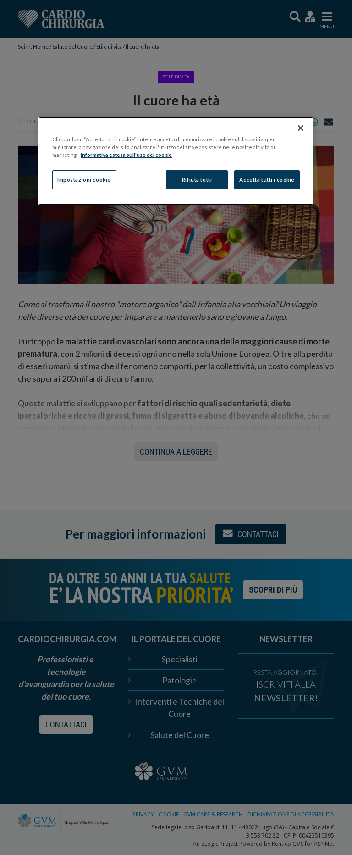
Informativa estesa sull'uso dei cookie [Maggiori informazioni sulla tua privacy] (126, 155)
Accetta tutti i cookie (267, 180)
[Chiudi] (301, 128)
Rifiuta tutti (197, 180)
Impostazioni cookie (84, 180)
